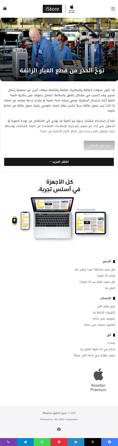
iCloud (111, 343)
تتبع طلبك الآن (106, 306)
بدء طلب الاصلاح (99, 145)
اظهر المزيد (59, 162)
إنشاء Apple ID (106, 275)
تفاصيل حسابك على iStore (99, 324)
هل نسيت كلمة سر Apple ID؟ (97, 281)
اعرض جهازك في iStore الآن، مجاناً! (94, 355)
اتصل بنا (110, 288)
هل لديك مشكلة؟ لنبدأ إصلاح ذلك (94, 269)
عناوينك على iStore (103, 318)
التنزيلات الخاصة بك (104, 312)
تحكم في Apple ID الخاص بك (97, 349)
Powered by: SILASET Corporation (59, 419)
